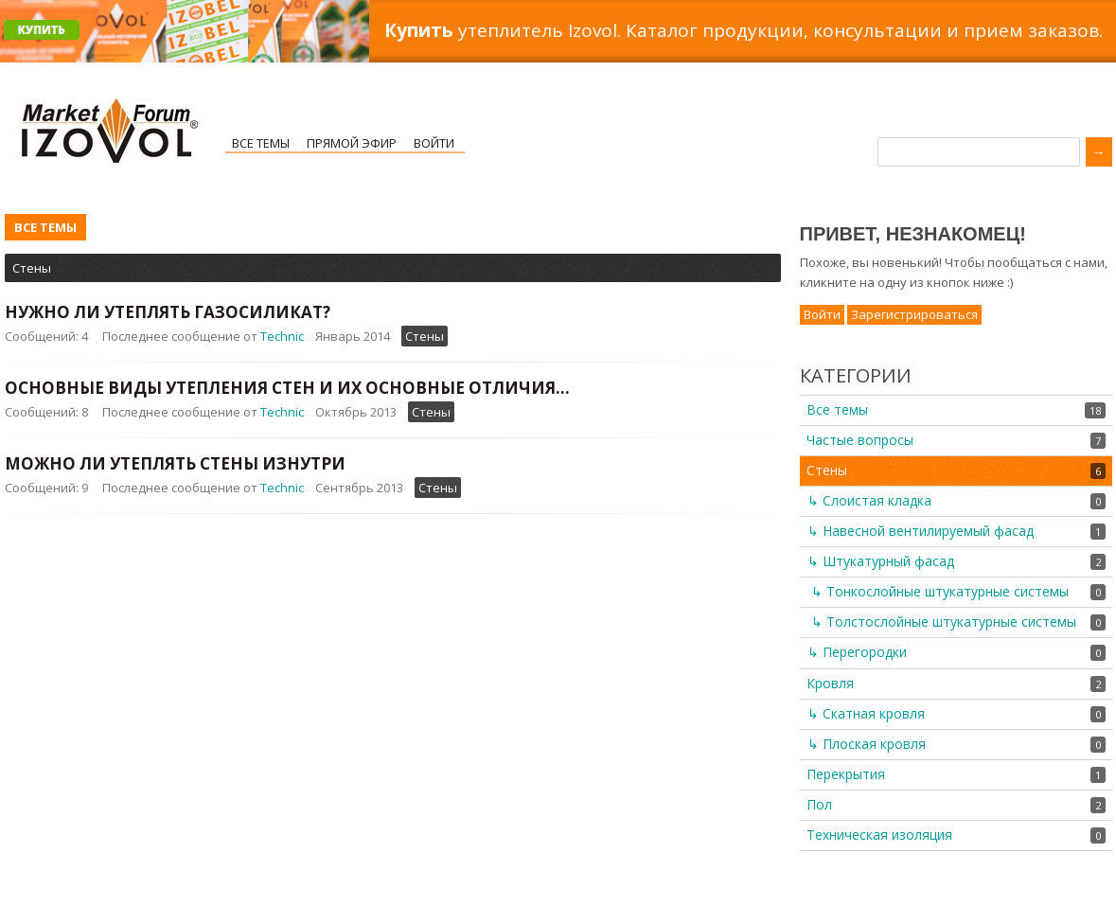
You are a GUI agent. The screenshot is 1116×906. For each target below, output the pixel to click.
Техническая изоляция (879, 835)
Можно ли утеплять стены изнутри (175, 463)
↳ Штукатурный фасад (880, 561)
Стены (31, 267)
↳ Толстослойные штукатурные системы (943, 622)
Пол (819, 804)
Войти (434, 142)
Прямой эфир (352, 142)
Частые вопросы (859, 440)
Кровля (830, 683)
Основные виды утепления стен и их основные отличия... (287, 388)
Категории (856, 375)
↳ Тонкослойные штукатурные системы (940, 591)
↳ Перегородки (857, 652)
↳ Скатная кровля (866, 713)
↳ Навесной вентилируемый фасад (920, 531)
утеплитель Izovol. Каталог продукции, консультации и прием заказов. (743, 30)
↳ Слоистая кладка (869, 500)
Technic (282, 336)
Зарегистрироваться (914, 314)
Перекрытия (845, 774)
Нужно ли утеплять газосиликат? (167, 312)
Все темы (261, 142)
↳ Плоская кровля (866, 744)
